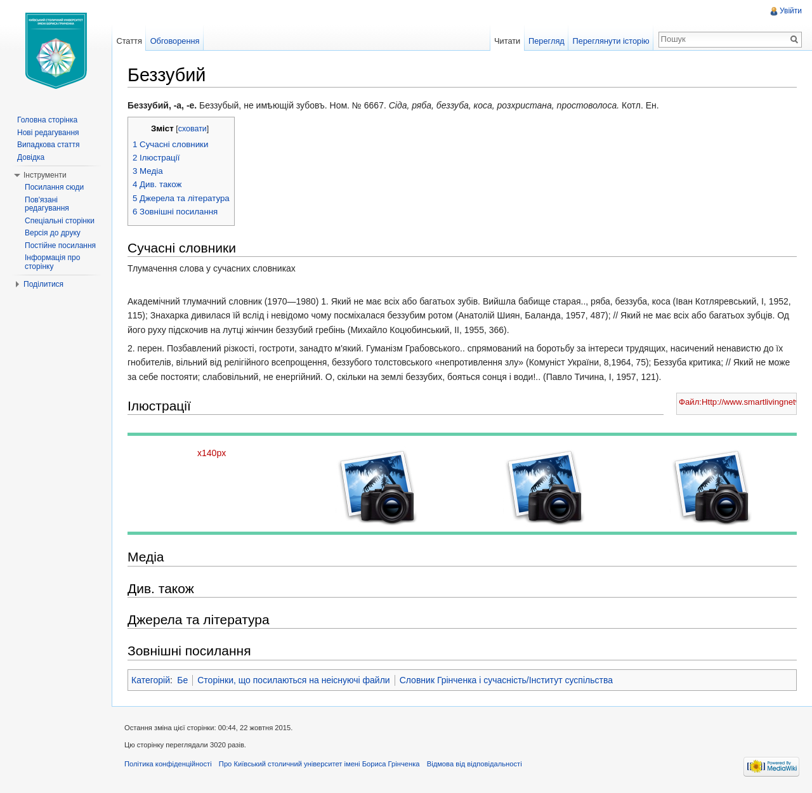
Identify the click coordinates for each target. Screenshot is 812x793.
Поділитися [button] (43, 284)
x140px (211, 453)
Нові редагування (48, 132)
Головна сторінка (47, 119)
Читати (507, 41)
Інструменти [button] (45, 175)
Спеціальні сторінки (60, 220)
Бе (182, 680)
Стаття (128, 41)
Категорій (150, 680)
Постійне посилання (60, 245)
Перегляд (546, 41)
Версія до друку (53, 232)
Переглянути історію (611, 41)
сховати (192, 128)
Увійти (791, 10)
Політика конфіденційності (168, 764)
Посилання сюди (54, 187)
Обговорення (175, 41)
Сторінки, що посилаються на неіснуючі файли (293, 680)
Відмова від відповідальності (474, 764)
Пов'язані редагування (47, 204)
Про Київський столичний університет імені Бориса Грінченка (319, 764)
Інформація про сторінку (52, 262)
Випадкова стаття (48, 144)
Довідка (30, 157)
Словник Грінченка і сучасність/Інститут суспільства (506, 680)
